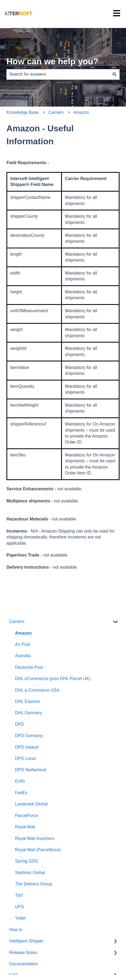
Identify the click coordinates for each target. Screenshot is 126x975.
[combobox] (57, 74)
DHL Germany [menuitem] (28, 712)
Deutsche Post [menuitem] (29, 667)
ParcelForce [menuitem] (26, 815)
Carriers (56, 112)
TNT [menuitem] (19, 895)
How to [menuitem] (16, 929)
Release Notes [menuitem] (23, 952)
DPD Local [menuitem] (25, 758)
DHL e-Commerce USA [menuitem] (37, 690)
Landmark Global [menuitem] (31, 804)
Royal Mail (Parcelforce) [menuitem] (38, 849)
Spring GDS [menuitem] (26, 861)
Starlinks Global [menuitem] (30, 872)
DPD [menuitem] (19, 724)
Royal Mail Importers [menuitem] (34, 838)
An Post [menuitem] (22, 644)
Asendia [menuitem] (23, 655)
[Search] (114, 74)
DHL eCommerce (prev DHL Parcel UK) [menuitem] (53, 678)
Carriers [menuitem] (16, 621)
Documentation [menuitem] (23, 964)
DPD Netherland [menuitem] (30, 770)
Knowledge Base (22, 112)
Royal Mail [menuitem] (25, 827)
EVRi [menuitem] (20, 781)
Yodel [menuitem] (20, 918)
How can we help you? (52, 61)
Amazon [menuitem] (23, 633)
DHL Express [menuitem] (27, 701)
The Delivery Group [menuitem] (33, 884)
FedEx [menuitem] (21, 792)
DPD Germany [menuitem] (29, 735)
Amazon (81, 112)
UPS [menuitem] (19, 906)
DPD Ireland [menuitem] (26, 747)
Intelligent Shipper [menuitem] (26, 941)
